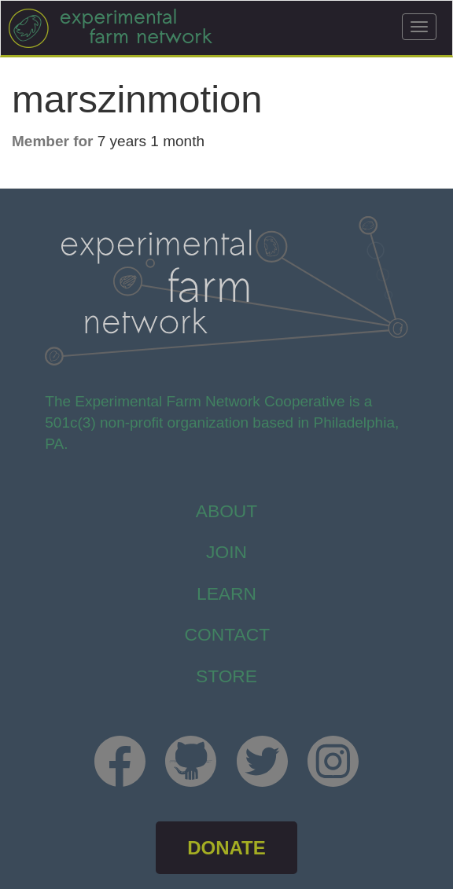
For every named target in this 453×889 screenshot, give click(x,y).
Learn (226, 593)
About (227, 511)
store (226, 676)
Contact (228, 634)
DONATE (226, 847)
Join (226, 552)
